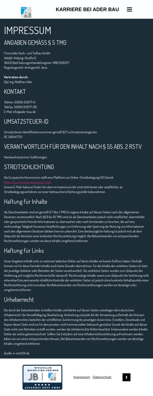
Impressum (81, 377)
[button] (131, 9)
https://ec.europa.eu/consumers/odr (27, 182)
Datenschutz (102, 377)
